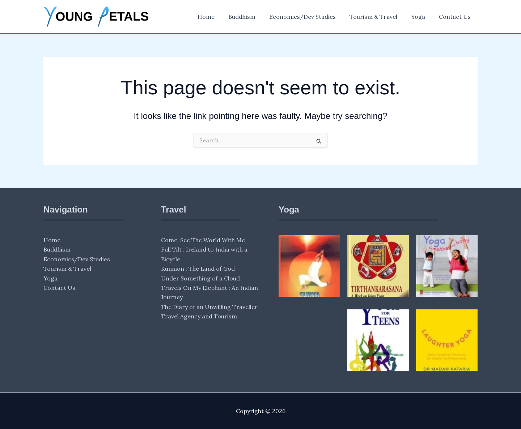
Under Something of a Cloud (200, 278)
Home (217, 16)
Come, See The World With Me (203, 240)
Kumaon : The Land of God (198, 268)
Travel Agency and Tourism (199, 316)
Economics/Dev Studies (310, 16)
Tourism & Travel (379, 16)
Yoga (421, 16)
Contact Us (456, 16)
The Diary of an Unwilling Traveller (209, 306)
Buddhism (251, 16)
